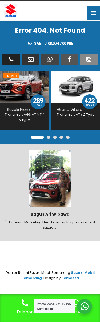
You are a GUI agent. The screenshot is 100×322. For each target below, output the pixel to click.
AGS (27, 114)
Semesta (70, 277)
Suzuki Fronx (18, 109)
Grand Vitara (69, 109)
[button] (37, 137)
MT (39, 114)
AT (34, 114)
